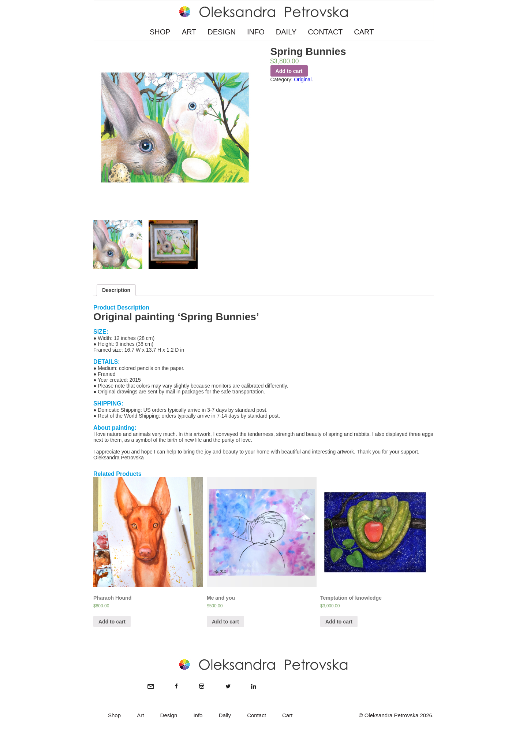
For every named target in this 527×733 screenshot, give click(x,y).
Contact (256, 715)
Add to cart (289, 71)
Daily (225, 715)
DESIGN (222, 32)
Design (168, 715)
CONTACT (325, 32)
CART (364, 32)
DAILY (286, 32)
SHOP (160, 32)
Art (140, 715)
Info (197, 715)
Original (302, 79)
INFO (256, 32)
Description (116, 290)
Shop (114, 715)
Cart (287, 715)
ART (189, 32)
